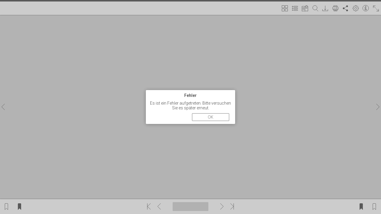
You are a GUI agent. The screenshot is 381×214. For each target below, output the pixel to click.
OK (210, 117)
